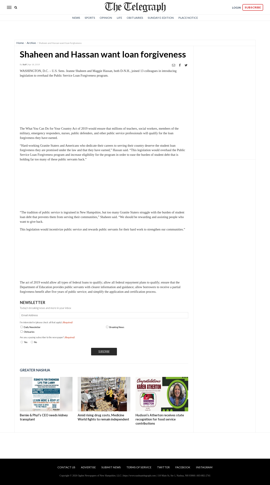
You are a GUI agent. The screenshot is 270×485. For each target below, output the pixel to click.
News (76, 17)
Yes (25, 342)
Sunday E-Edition (161, 17)
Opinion (106, 17)
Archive (31, 42)
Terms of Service (138, 467)
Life (119, 17)
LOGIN (236, 7)
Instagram (204, 467)
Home (20, 42)
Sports (90, 17)
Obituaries (135, 17)
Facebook (182, 467)
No (35, 342)
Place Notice (188, 17)
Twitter (163, 467)
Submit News (111, 467)
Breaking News (116, 327)
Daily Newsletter (32, 327)
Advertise (88, 467)
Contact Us (66, 467)
